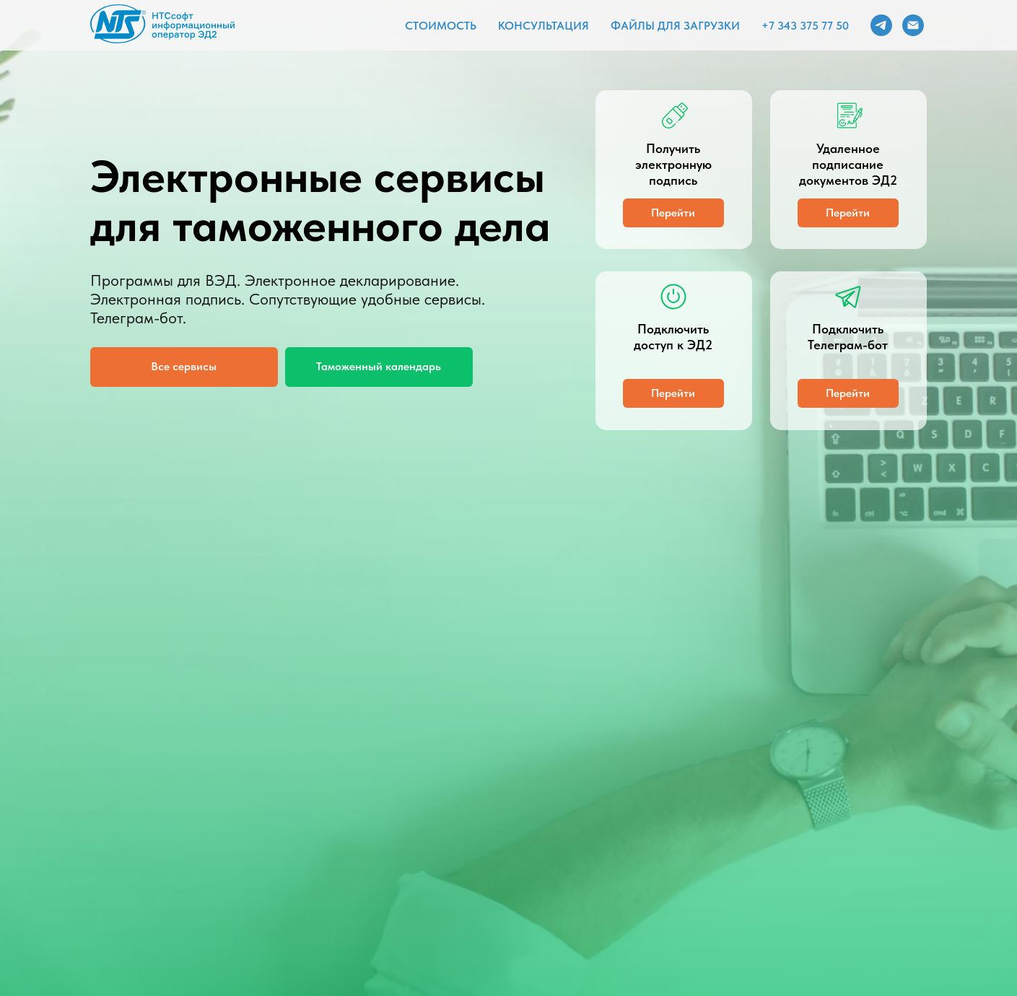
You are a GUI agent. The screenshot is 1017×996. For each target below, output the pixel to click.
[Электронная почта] (913, 25)
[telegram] (881, 25)
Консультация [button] (543, 25)
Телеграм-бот (136, 317)
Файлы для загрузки (675, 25)
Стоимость (440, 25)
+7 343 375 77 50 (805, 25)
